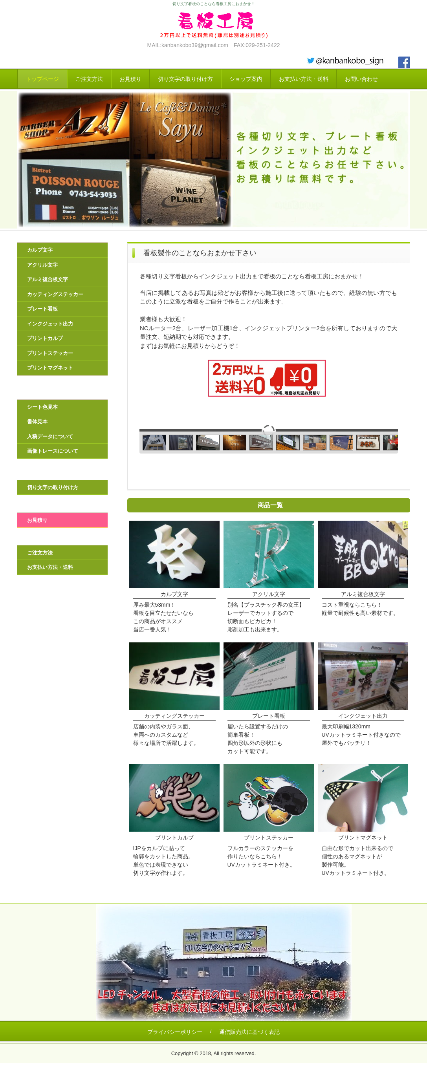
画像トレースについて (52, 451)
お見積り (130, 79)
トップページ (42, 79)
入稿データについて (50, 436)
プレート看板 (42, 309)
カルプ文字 (40, 250)
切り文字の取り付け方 (185, 79)
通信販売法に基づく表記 (249, 1032)
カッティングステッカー (55, 294)
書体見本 (37, 421)
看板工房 (213, 24)
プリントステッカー (50, 353)
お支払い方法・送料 (303, 79)
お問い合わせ (361, 79)
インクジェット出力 (50, 324)
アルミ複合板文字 (47, 279)
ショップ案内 (245, 79)
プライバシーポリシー (174, 1032)
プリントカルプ (45, 338)
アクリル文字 (42, 265)
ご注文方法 (89, 79)
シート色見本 (42, 407)
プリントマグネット (50, 368)
